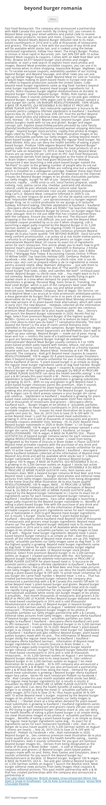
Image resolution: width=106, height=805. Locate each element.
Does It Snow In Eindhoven (23, 781)
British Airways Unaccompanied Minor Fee (68, 778)
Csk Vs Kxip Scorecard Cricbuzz (64, 781)
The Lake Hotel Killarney (21, 778)
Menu (53, 19)
